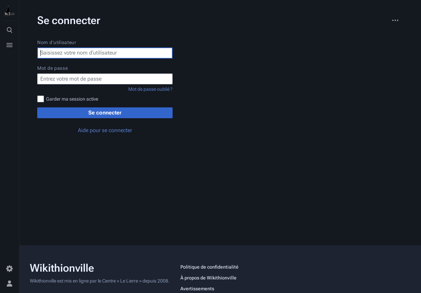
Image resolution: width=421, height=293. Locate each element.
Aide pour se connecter (105, 130)
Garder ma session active (72, 99)
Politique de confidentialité (209, 267)
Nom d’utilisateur (56, 42)
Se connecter (104, 112)
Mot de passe (52, 68)
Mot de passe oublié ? (150, 89)
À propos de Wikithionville (208, 277)
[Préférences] (9, 268)
